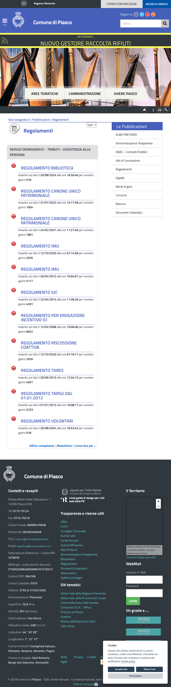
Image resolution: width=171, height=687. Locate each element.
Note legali (64, 659)
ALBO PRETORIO (126, 134)
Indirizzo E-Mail (136, 572)
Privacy (78, 657)
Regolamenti (124, 169)
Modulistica (68, 559)
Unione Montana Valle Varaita (79, 602)
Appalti (120, 178)
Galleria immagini (71, 577)
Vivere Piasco (125, 93)
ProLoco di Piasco (72, 612)
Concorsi (121, 195)
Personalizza (135, 676)
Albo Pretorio (69, 550)
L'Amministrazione (83, 109)
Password (132, 586)
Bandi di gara (124, 186)
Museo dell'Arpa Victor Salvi (78, 621)
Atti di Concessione (128, 160)
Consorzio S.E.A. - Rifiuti (76, 607)
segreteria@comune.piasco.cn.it (34, 546)
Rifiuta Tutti (149, 669)
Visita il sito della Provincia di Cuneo (83, 598)
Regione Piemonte (44, 3)
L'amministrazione (85, 93)
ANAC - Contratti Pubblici (131, 152)
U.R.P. (64, 526)
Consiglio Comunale (73, 531)
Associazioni (68, 573)
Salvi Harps (68, 626)
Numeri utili (68, 536)
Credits (91, 657)
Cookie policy (128, 661)
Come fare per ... (71, 540)
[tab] (52, 152)
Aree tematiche (44, 93)
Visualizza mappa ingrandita (141, 557)
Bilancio (121, 204)
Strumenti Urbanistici (129, 212)
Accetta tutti (121, 669)
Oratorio (66, 616)
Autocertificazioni (72, 545)
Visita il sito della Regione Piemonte (83, 593)
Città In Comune (83, 684)
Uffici (64, 522)
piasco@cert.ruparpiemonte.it (32, 539)
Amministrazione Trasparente (134, 143)
